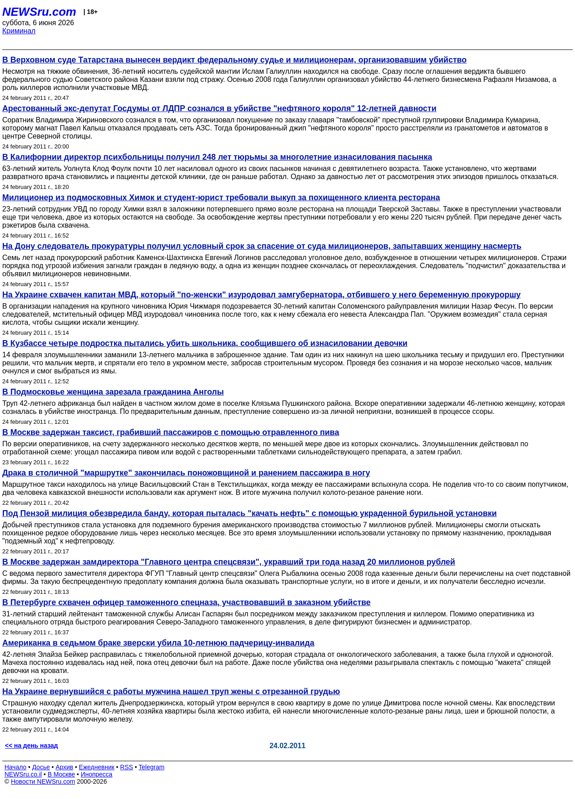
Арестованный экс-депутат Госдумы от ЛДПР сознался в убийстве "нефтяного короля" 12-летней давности (219, 108)
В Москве (61, 774)
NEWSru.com (39, 11)
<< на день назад (31, 745)
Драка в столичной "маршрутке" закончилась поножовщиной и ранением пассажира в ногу (186, 472)
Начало (15, 767)
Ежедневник (97, 767)
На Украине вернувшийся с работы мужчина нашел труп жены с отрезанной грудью (171, 691)
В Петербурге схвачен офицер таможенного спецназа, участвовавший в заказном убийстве (186, 602)
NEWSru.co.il (23, 774)
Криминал (18, 31)
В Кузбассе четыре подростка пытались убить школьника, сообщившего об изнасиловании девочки (204, 343)
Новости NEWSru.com (43, 781)
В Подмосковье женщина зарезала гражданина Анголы (113, 391)
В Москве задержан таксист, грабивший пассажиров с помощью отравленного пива (170, 432)
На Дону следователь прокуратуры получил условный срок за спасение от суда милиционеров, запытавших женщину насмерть (262, 246)
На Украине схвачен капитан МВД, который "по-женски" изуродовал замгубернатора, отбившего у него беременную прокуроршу (261, 294)
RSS (126, 767)
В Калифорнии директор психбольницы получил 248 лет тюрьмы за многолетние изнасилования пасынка (217, 157)
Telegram (152, 767)
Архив (64, 767)
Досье (41, 767)
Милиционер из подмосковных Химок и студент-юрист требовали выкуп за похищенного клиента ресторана (221, 197)
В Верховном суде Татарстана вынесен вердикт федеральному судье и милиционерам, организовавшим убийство (234, 59)
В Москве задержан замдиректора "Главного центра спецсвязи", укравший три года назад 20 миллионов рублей (228, 561)
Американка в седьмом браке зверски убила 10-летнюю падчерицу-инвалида (158, 642)
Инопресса (97, 774)
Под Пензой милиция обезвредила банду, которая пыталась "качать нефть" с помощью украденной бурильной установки (249, 513)
